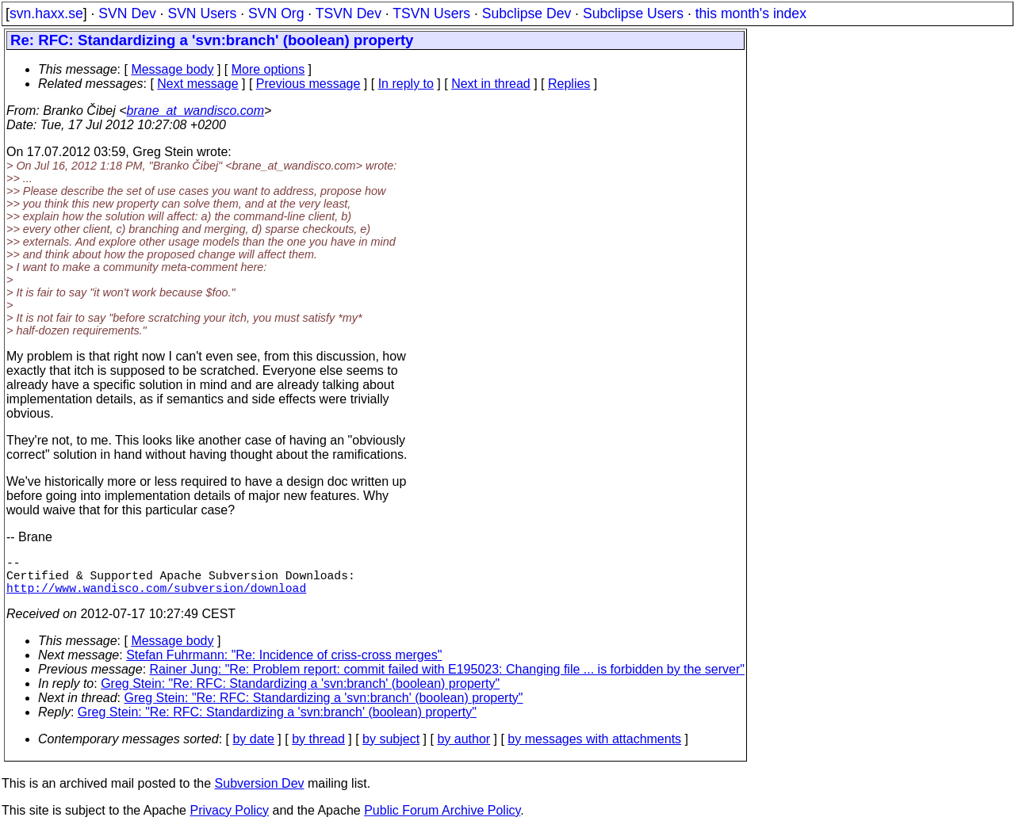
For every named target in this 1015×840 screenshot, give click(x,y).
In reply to (406, 83)
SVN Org (276, 13)
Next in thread (490, 83)
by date (253, 748)
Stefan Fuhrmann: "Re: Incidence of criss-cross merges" (284, 664)
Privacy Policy (229, 820)
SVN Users (201, 13)
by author (463, 748)
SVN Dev (126, 13)
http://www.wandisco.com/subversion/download (156, 597)
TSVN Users (431, 13)
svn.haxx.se (46, 13)
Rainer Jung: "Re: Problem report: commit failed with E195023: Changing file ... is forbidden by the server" (447, 678)
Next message (197, 83)
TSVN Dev (348, 13)
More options (268, 69)
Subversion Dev (259, 793)
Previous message (308, 83)
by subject (390, 748)
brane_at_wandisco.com (195, 110)
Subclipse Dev (526, 13)
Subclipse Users (633, 13)
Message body (172, 69)
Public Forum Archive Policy (442, 820)
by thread (318, 748)
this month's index (750, 13)
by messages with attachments (594, 748)
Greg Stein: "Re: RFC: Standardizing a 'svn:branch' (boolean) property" (300, 693)
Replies (569, 83)
